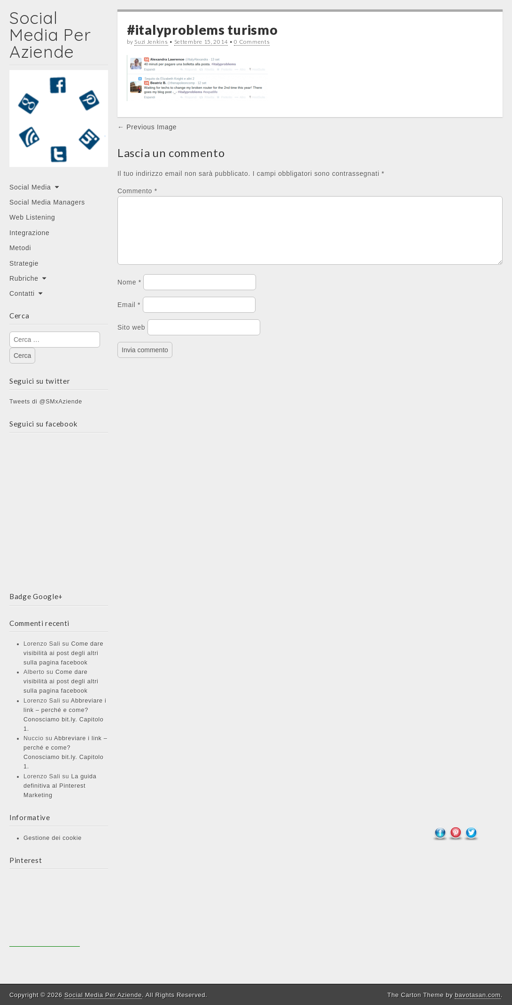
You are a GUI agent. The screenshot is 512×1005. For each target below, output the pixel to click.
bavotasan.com (477, 994)
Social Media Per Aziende (50, 34)
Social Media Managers (47, 202)
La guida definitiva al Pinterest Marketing (59, 786)
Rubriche (24, 278)
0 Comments (252, 41)
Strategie (24, 263)
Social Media (30, 187)
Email (128, 316)
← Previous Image (147, 127)
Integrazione (29, 233)
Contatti (22, 293)
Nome (129, 293)
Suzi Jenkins (151, 41)
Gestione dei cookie (52, 838)
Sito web (131, 338)
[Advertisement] (44, 911)
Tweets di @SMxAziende (45, 401)
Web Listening (32, 217)
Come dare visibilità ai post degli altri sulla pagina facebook (63, 653)
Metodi (20, 248)
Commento (137, 191)
